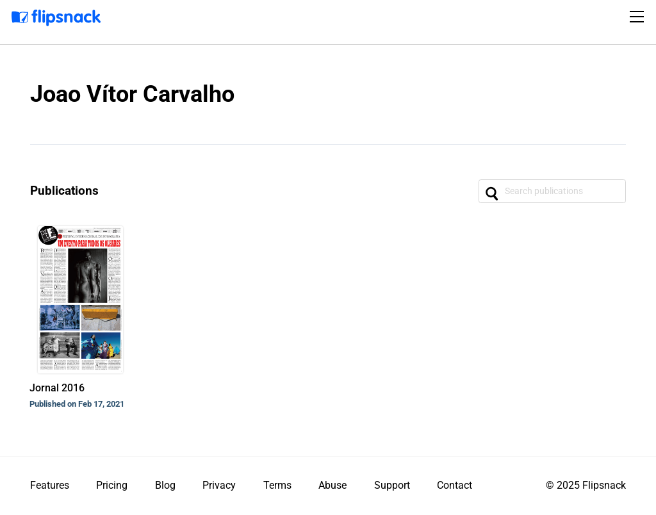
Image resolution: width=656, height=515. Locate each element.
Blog (165, 485)
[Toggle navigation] (638, 16)
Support (392, 485)
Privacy (219, 485)
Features (49, 485)
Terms (277, 485)
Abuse (332, 485)
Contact (454, 485)
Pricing (111, 485)
